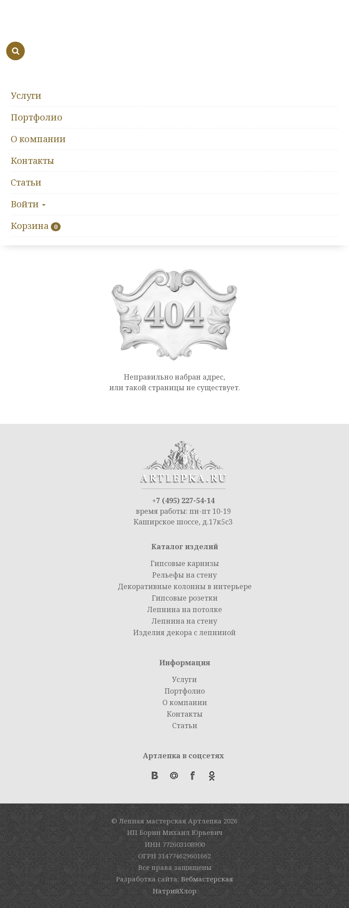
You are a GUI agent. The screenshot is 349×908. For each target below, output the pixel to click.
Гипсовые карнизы (184, 563)
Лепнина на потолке (184, 609)
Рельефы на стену (184, 575)
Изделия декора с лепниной (184, 632)
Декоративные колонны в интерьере (185, 586)
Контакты (32, 161)
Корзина (30, 226)
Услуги (26, 95)
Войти (28, 204)
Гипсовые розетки (185, 598)
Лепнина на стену (184, 621)
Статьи (26, 182)
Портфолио (36, 117)
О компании (38, 139)
